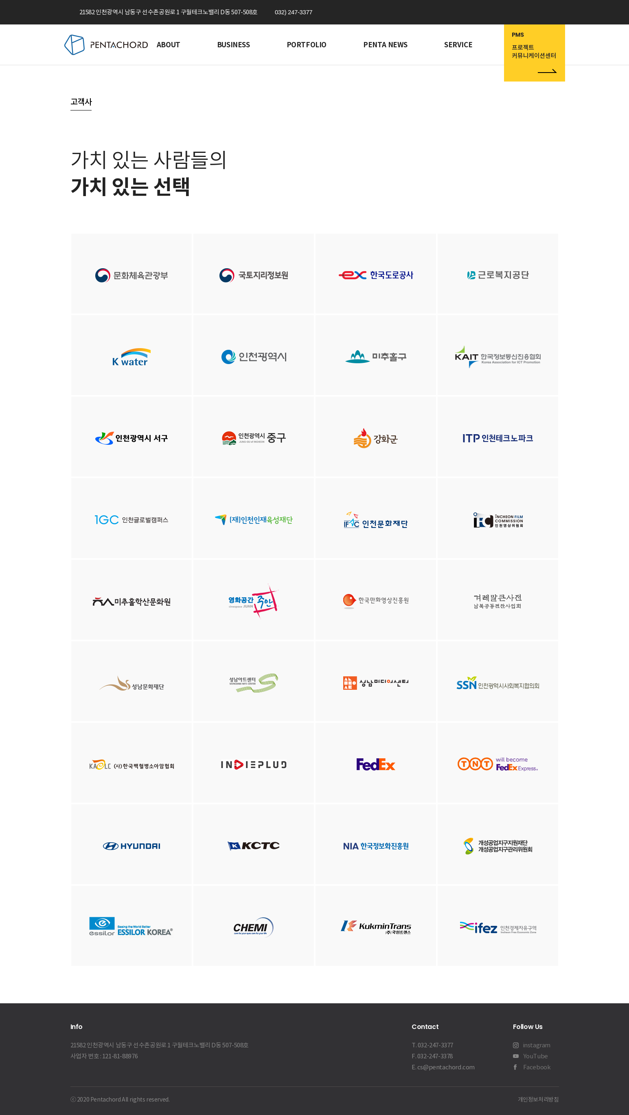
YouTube (535, 1056)
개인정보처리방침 (538, 1099)
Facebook (537, 1067)
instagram (536, 1045)
